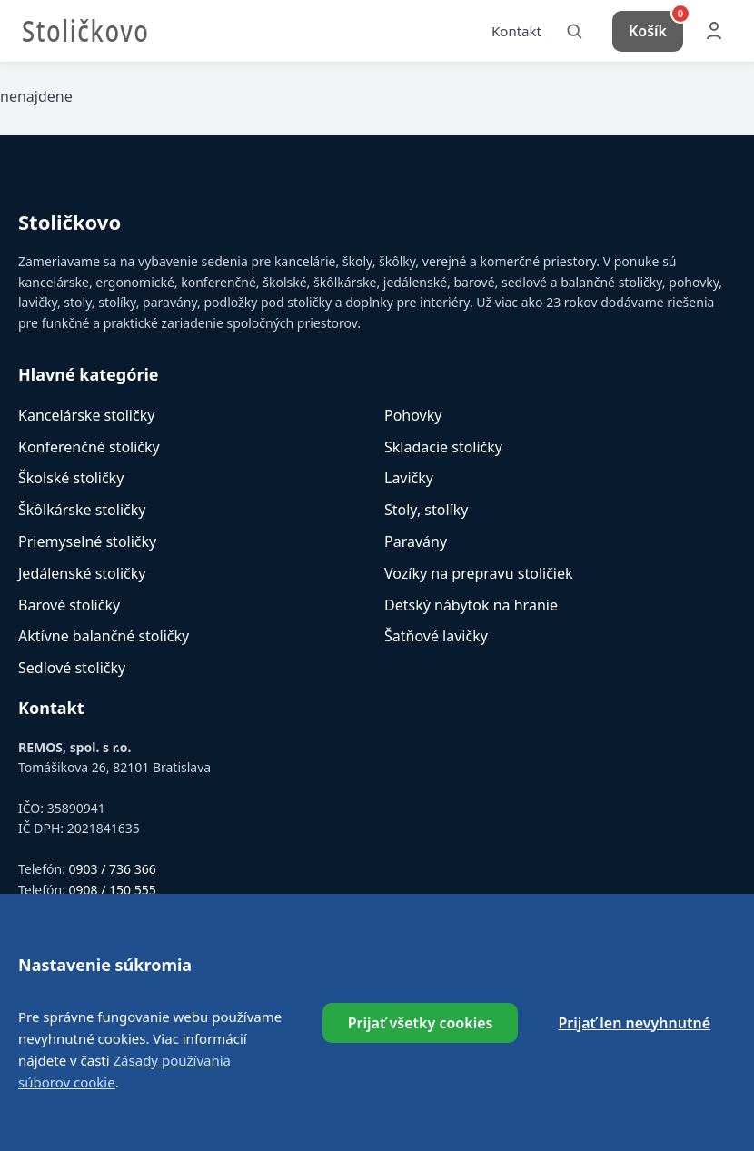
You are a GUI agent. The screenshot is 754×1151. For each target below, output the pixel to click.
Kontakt (516, 32)
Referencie (293, 1030)
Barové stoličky (69, 608)
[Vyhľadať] (574, 33)
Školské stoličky (71, 481)
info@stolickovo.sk (117, 913)
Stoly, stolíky (426, 513)
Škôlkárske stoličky (81, 513)
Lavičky (408, 481)
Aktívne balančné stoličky (103, 640)
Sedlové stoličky (71, 671)
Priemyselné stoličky (87, 545)
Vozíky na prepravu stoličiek (478, 576)
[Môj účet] (714, 33)
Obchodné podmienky (413, 1030)
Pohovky (412, 418)
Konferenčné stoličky (89, 450)
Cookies (525, 1030)
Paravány (415, 545)
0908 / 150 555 (112, 892)
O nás (222, 1030)
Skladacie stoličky (443, 450)
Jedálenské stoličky (81, 576)
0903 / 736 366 (112, 872)
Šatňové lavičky (436, 640)
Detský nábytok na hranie (471, 608)
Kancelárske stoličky (86, 418)
